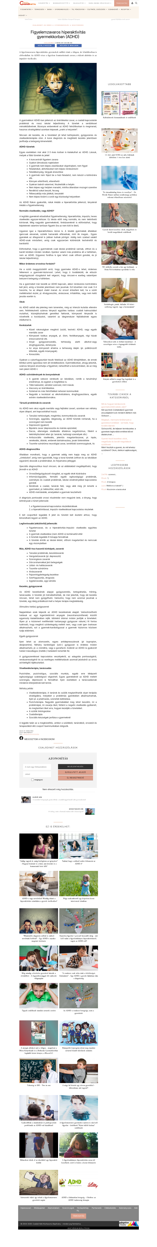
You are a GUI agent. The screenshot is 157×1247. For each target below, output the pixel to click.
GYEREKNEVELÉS (62, 9)
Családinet (49, 43)
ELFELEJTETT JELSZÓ (75, 772)
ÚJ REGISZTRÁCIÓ (75, 778)
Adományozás (125, 1208)
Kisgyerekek (78, 25)
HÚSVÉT (22, 15)
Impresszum (25, 1208)
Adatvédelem (53, 1208)
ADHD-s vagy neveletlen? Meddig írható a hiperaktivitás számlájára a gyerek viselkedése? (38, 900)
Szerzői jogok (68, 1208)
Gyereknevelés (62, 25)
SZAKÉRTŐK (43, 3)
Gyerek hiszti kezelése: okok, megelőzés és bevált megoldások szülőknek (119, 231)
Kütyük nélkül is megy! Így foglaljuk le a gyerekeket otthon (119, 380)
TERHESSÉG (39, 9)
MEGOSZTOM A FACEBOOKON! (37, 738)
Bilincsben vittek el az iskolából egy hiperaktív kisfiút (38, 1161)
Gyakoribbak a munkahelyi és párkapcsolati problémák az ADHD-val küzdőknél (38, 1124)
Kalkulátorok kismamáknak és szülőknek (119, 117)
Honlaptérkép (83, 1208)
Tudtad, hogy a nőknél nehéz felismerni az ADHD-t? (78, 862)
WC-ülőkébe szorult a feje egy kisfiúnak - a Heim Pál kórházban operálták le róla (119, 268)
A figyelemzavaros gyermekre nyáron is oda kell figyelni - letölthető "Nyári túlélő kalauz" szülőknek (79, 1125)
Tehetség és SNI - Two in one (39, 1085)
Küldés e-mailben (69, 45)
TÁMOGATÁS (121, 3)
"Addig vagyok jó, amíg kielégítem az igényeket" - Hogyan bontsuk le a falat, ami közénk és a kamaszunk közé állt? (39, 864)
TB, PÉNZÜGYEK (78, 9)
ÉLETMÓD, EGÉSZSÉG (96, 9)
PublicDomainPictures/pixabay (30, 734)
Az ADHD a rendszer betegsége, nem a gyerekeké (78, 1012)
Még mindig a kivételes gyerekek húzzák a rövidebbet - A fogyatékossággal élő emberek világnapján (39, 976)
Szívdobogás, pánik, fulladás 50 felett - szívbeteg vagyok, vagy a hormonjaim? (119, 306)
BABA (49, 9)
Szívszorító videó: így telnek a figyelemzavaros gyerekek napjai (39, 1199)
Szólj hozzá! (45, 45)
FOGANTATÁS (25, 9)
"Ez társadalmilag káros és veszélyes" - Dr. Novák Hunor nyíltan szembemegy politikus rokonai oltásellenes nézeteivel (119, 195)
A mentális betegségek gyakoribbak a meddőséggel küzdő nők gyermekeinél (59, 799)
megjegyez (38, 780)
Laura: (112, 486)
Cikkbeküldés (110, 1208)
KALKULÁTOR (78, 3)
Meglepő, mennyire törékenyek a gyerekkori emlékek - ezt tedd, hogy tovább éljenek (117, 423)
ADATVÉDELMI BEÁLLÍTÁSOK (78, 1228)
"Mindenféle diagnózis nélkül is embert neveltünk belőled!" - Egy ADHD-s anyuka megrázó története (38, 938)
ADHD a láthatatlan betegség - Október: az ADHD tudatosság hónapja (79, 1199)
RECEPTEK (125, 9)
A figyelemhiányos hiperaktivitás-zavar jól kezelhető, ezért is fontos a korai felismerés (78, 1161)
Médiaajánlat (39, 1208)
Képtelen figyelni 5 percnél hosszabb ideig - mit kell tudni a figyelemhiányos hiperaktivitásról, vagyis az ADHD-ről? (79, 938)
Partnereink (96, 1208)
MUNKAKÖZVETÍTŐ (60, 3)
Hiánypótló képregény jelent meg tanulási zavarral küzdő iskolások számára (78, 1049)
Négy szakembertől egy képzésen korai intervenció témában (78, 900)
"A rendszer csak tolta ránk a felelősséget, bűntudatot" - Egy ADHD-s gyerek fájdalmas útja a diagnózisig (79, 976)
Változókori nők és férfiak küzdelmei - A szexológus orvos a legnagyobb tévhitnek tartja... (119, 344)
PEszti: (104, 478)
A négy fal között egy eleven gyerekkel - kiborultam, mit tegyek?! (78, 1087)
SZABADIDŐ (113, 9)
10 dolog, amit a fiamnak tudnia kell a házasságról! (65, 811)
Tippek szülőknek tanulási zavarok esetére (39, 1010)
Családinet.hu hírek (42, 25)
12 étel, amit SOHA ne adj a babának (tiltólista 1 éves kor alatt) (119, 156)
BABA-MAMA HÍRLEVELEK (99, 3)
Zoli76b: (108, 474)
